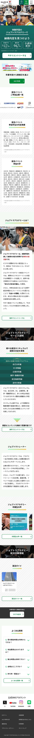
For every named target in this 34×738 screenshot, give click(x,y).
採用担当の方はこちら (25, 719)
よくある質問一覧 (17, 680)
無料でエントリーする (17, 318)
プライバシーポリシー (8, 728)
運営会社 (4, 724)
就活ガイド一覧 (17, 599)
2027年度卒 (17, 614)
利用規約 (21, 724)
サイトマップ (22, 728)
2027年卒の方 (6, 719)
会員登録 (26, 2)
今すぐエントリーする (17, 55)
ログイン (21, 2)
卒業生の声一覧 (17, 536)
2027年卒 (17, 81)
